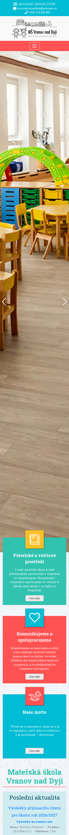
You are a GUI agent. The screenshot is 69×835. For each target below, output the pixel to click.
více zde (34, 598)
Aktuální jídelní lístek (37, 4)
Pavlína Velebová (31, 827)
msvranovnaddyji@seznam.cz (37, 8)
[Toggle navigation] (34, 46)
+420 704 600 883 (39, 12)
